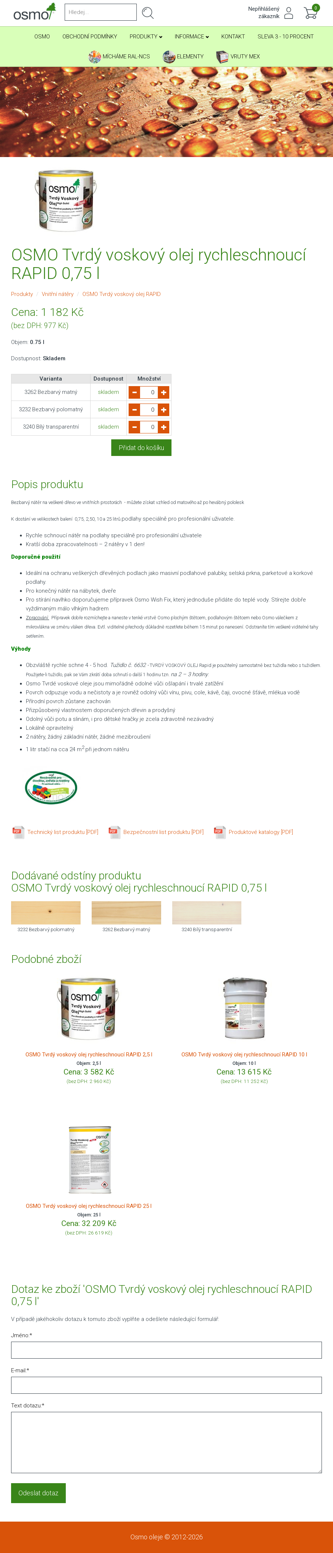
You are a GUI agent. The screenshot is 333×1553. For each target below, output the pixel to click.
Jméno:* (21, 1335)
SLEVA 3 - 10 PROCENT (286, 36)
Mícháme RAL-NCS (119, 57)
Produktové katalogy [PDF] (253, 832)
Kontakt (233, 36)
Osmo (42, 36)
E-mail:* (20, 1370)
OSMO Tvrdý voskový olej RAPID (121, 294)
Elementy (183, 57)
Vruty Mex (238, 57)
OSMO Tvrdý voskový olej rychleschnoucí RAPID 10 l (244, 1054)
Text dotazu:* (27, 1405)
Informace (192, 36)
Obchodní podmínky (89, 36)
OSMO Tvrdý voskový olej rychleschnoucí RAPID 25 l (89, 1206)
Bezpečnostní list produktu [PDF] (155, 832)
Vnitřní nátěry (58, 294)
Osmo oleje (146, 1537)
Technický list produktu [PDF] (54, 832)
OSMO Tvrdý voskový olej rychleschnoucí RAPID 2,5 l (89, 1054)
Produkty (146, 36)
